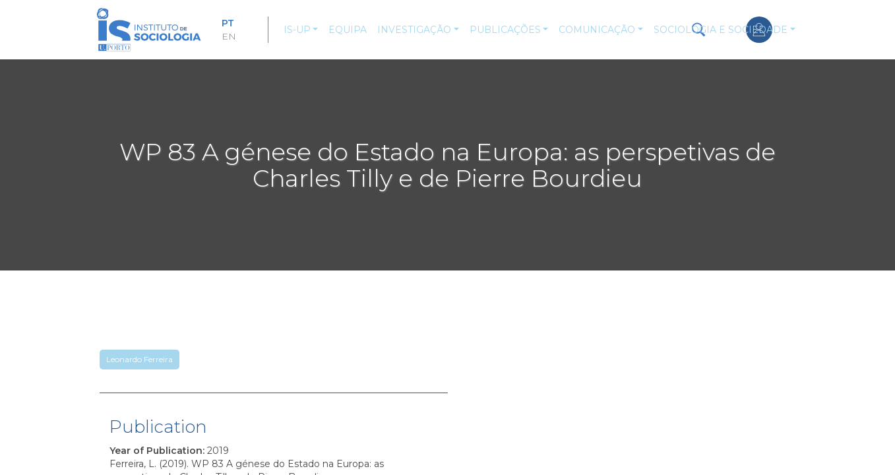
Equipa (347, 30)
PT (228, 23)
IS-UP (297, 30)
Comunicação (597, 30)
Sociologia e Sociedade (720, 30)
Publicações (505, 30)
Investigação (414, 30)
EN (229, 36)
